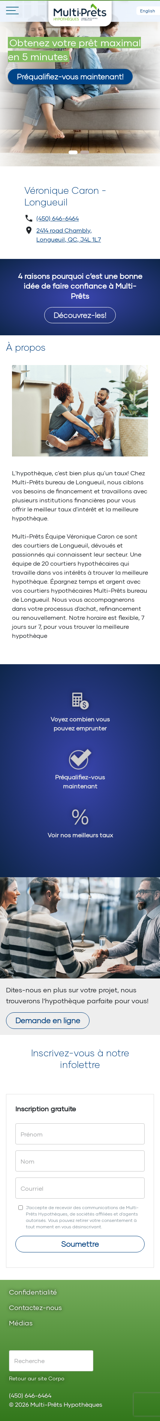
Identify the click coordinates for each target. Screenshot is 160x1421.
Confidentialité (33, 1292)
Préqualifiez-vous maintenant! (70, 76)
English (147, 10)
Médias (21, 1323)
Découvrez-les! (80, 314)
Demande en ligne (47, 1020)
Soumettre (80, 1243)
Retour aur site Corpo (36, 1378)
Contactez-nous (35, 1307)
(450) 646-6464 (57, 218)
